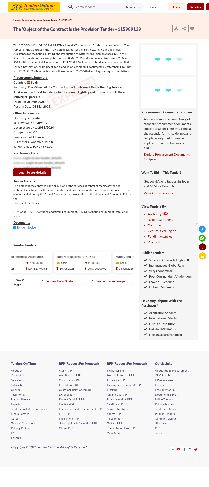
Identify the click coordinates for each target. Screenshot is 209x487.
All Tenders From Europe (108, 281)
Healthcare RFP (117, 370)
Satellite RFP (115, 404)
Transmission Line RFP (121, 428)
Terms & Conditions (23, 423)
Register (195, 7)
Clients (15, 389)
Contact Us (18, 375)
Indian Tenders (164, 399)
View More (114, 433)
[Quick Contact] (202, 229)
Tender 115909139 (61, 19)
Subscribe (17, 385)
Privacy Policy (20, 428)
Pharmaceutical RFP (119, 399)
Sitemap (16, 437)
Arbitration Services (160, 313)
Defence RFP (67, 394)
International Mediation (163, 318)
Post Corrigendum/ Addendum (168, 276)
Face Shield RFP (69, 418)
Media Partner (20, 413)
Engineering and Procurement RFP (80, 409)
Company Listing (165, 418)
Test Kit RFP (114, 423)
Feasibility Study (165, 389)
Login (176, 7)
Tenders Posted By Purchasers (29, 409)
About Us (17, 370)
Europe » (38, 19)
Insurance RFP (116, 380)
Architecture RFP (70, 375)
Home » (17, 19)
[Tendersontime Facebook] (184, 449)
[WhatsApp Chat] (202, 238)
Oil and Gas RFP (117, 394)
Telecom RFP (115, 418)
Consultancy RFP (69, 385)
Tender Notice (26, 227)
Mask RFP (113, 389)
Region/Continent (160, 219)
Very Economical (158, 271)
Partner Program (21, 399)
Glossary (160, 423)
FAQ (14, 433)
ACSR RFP (65, 370)
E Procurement (164, 380)
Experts (15, 404)
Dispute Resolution (160, 324)
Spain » (47, 19)
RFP (157, 428)
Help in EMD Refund (160, 329)
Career (15, 418)
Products (154, 242)
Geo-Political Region (162, 231)
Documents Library (167, 394)
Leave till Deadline (159, 282)
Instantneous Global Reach (165, 265)
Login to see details (32, 172)
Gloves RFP (66, 428)
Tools (158, 433)
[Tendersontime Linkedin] (173, 449)
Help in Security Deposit (163, 334)
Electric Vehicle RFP (71, 399)
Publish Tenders (152, 253)
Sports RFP (114, 413)
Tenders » (27, 19)
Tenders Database (166, 409)
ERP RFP (64, 413)
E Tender (160, 385)
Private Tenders (164, 404)
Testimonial (18, 394)
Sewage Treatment (118, 409)
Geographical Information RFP (78, 423)
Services (16, 380)
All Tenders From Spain (57, 281)
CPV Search (162, 375)
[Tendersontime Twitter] (190, 449)
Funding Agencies (160, 236)
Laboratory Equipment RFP (124, 385)
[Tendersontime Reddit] (195, 449)
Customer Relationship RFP (76, 389)
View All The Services (158, 193)
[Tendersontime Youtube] (178, 449)
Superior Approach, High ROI (166, 260)
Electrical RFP (68, 404)
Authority (158, 214)
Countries (155, 225)
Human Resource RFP (120, 375)
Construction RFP (70, 380)
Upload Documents (160, 287)
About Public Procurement (172, 370)
